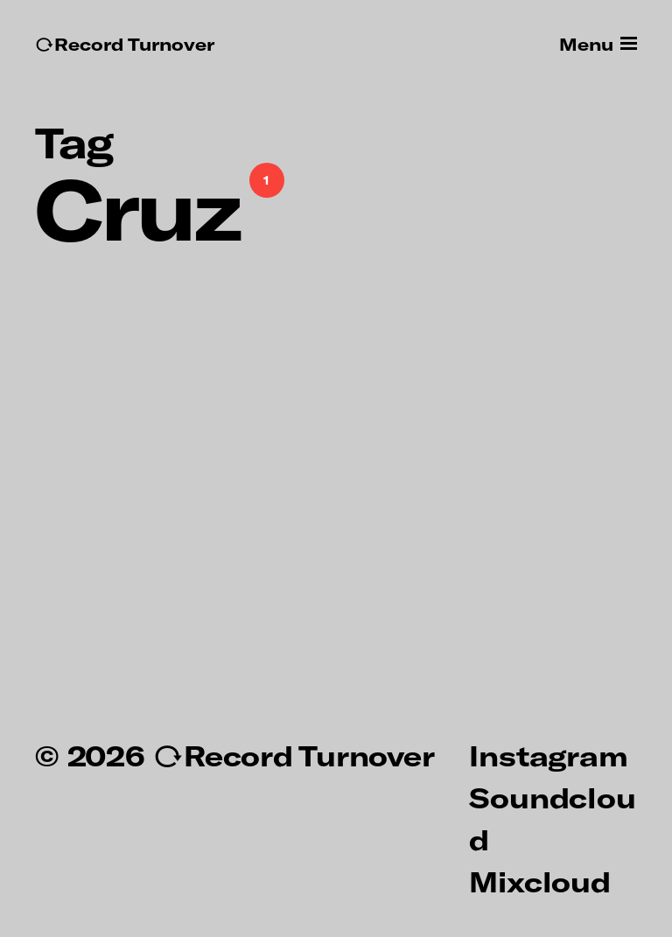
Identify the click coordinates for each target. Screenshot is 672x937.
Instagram (548, 755)
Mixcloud (539, 881)
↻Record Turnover (124, 44)
